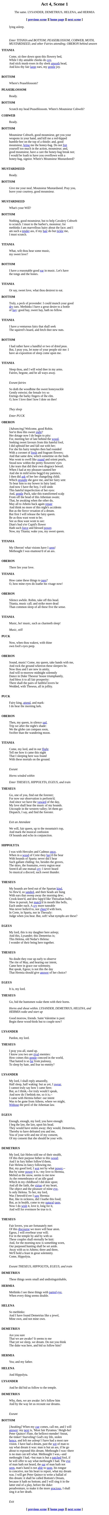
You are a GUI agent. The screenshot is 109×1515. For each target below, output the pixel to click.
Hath (12, 527)
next (26, 1430)
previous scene (37, 19)
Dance (13, 676)
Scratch (13, 109)
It (10, 988)
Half (11, 1084)
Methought (15, 551)
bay (48, 855)
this (11, 1478)
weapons (14, 138)
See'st (12, 432)
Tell (11, 752)
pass (43, 580)
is (10, 1454)
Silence (13, 600)
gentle (51, 66)
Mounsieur (15, 134)
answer (44, 972)
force (25, 527)
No (11, 958)
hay (14, 310)
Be (11, 517)
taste (57, 1202)
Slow (12, 902)
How (12, 580)
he (10, 1461)
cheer (43, 909)
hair (45, 231)
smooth (55, 63)
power (47, 527)
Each (12, 905)
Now (12, 669)
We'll (12, 1253)
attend (27, 702)
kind (59, 888)
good (12, 152)
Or (10, 290)
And (11, 63)
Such (12, 862)
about (12, 1450)
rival (36, 1054)
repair (48, 504)
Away (12, 1249)
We (11, 729)
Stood (12, 462)
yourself (14, 148)
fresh (34, 452)
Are (11, 1335)
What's (13, 207)
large (33, 66)
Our (11, 1246)
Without (14, 1104)
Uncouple (15, 808)
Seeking (14, 442)
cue (37, 1426)
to (10, 224)
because (14, 1481)
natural (49, 1202)
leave (12, 191)
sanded (29, 892)
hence (12, 1440)
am (11, 231)
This (11, 490)
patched (56, 1457)
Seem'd (13, 868)
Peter (12, 1433)
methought (15, 1457)
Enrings (14, 396)
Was (11, 459)
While (12, 60)
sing (11, 1491)
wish (24, 1206)
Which (13, 480)
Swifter (13, 732)
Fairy (12, 702)
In (10, 912)
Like (12, 466)
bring (26, 145)
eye (55, 1188)
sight (39, 432)
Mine (12, 1318)
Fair (11, 1164)
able (40, 1467)
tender (26, 231)
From (12, 497)
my (11, 254)
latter (12, 1484)
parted (53, 1292)
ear (42, 270)
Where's (14, 83)
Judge (12, 916)
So (10, 389)
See (11, 521)
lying (12, 27)
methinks (14, 227)
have (12, 353)
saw (37, 1195)
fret (65, 145)
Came (12, 965)
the (11, 274)
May (12, 504)
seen (52, 547)
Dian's (13, 524)
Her (11, 435)
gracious (56, 1488)
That (12, 756)
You (11, 1134)
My (11, 547)
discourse (24, 1229)
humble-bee (16, 141)
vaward (41, 801)
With (12, 452)
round (40, 459)
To (10, 483)
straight (22, 480)
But (11, 510)
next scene (74, 19)
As (11, 1178)
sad (44, 722)
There (12, 567)
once (53, 851)
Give (12, 188)
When (12, 469)
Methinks (14, 1292)
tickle (60, 231)
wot (37, 1168)
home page (57, 19)
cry (39, 868)
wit (54, 1443)
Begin (12, 1021)
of (10, 310)
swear (57, 1084)
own (11, 646)
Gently (13, 392)
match (37, 902)
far (31, 1061)
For (11, 449)
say (11, 1447)
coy (49, 60)
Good (12, 1018)
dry (11, 306)
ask (23, 476)
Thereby (14, 1131)
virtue (38, 1185)
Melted (13, 1175)
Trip (11, 725)
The (11, 329)
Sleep (12, 369)
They (12, 1128)
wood (55, 439)
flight (45, 749)
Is (10, 1192)
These (12, 1239)
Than (12, 607)
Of (10, 835)
